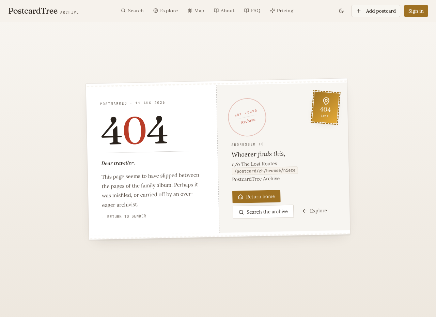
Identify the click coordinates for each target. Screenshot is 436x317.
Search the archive (263, 211)
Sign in (416, 11)
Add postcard (376, 11)
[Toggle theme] (341, 11)
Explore (314, 210)
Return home (256, 196)
